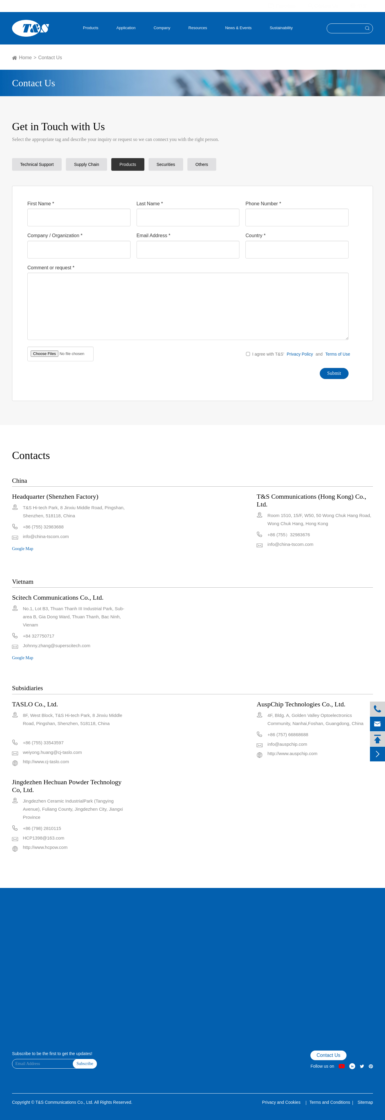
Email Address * (154, 235)
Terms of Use (337, 354)
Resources (197, 28)
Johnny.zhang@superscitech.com (56, 645)
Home (25, 57)
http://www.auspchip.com (292, 753)
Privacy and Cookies (282, 1102)
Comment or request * (51, 267)
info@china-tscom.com (46, 536)
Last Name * (150, 203)
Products (90, 28)
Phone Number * (263, 203)
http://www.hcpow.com (45, 847)
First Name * (40, 203)
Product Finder (24, 960)
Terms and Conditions (330, 1102)
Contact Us (50, 57)
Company (162, 28)
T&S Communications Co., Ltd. (64, 1102)
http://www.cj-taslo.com (46, 761)
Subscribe (84, 1063)
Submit (334, 373)
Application (126, 28)
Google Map (22, 548)
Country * (255, 235)
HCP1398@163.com (43, 837)
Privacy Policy (300, 354)
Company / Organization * (54, 235)
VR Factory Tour (25, 945)
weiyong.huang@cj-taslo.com (52, 752)
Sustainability (281, 28)
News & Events (238, 28)
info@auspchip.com (287, 744)
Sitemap (365, 1102)
